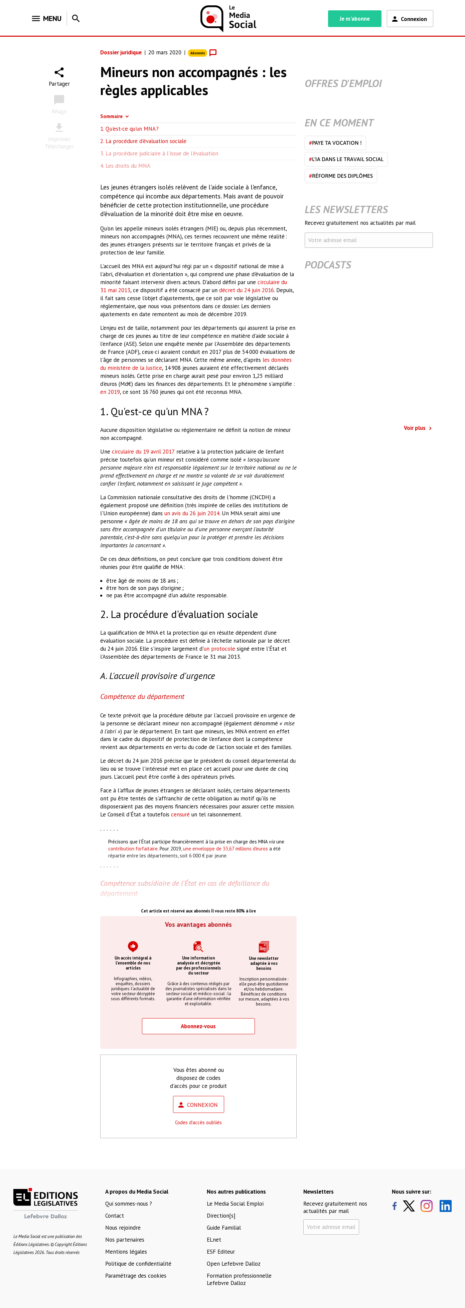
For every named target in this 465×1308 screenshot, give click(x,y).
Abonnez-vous (198, 1026)
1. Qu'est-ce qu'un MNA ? (129, 128)
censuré (180, 814)
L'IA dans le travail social (346, 159)
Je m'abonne (355, 18)
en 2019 (110, 392)
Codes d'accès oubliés (198, 1122)
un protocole (219, 648)
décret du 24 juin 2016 (246, 290)
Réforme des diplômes (341, 176)
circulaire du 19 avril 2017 (143, 451)
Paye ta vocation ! (335, 143)
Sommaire (111, 116)
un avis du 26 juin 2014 (191, 513)
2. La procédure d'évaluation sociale (143, 141)
